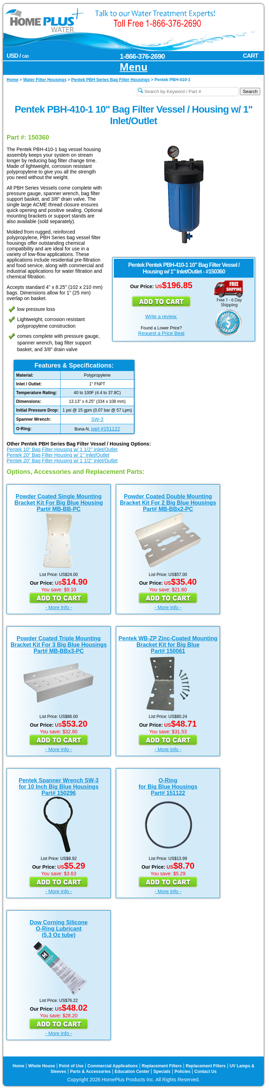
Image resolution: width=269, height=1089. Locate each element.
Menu (133, 67)
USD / (18, 55)
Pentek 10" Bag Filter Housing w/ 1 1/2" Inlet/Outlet (62, 449)
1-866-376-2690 (142, 56)
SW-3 (97, 419)
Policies (182, 1071)
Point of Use (71, 1065)
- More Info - (58, 607)
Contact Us (205, 1071)
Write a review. (161, 316)
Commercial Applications (113, 1065)
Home (18, 1065)
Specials (162, 1071)
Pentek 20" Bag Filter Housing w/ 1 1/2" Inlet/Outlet (62, 460)
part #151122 (105, 429)
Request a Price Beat (161, 333)
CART (250, 55)
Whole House (41, 1065)
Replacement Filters (162, 1065)
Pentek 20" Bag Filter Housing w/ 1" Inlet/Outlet (58, 455)
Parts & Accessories (90, 1071)
